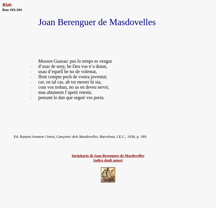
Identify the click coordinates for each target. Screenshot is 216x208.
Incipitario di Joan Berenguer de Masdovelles (108, 155)
